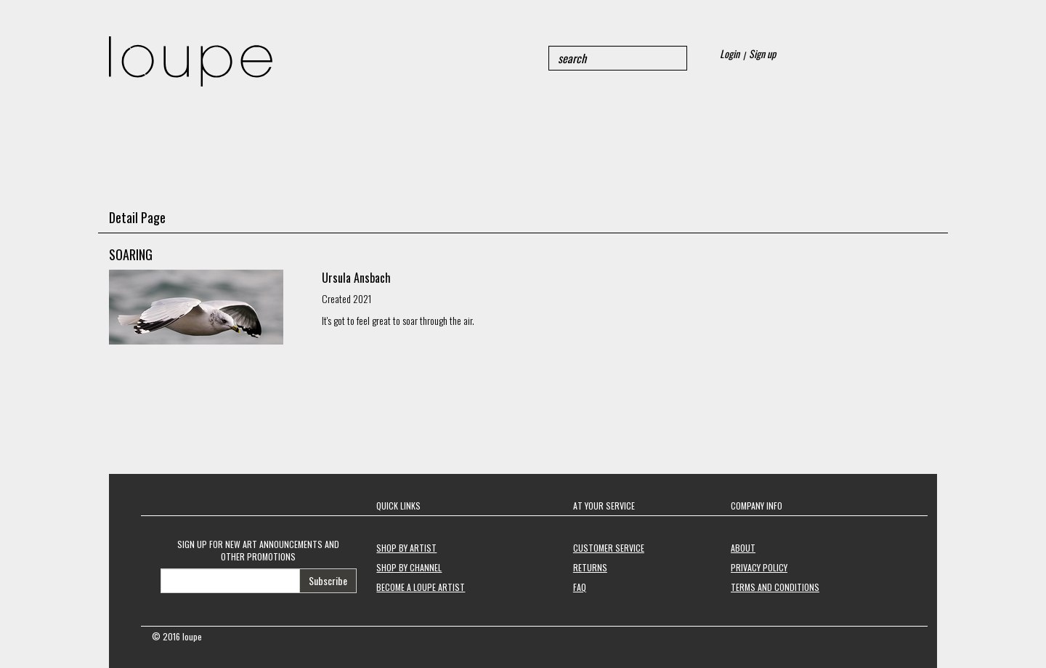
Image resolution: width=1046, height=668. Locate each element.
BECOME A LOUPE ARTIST (420, 587)
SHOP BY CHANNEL (409, 567)
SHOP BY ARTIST (406, 548)
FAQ (579, 587)
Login (729, 53)
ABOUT (743, 548)
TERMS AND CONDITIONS (775, 587)
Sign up (762, 53)
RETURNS (590, 567)
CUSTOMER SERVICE (608, 548)
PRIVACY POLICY (759, 567)
